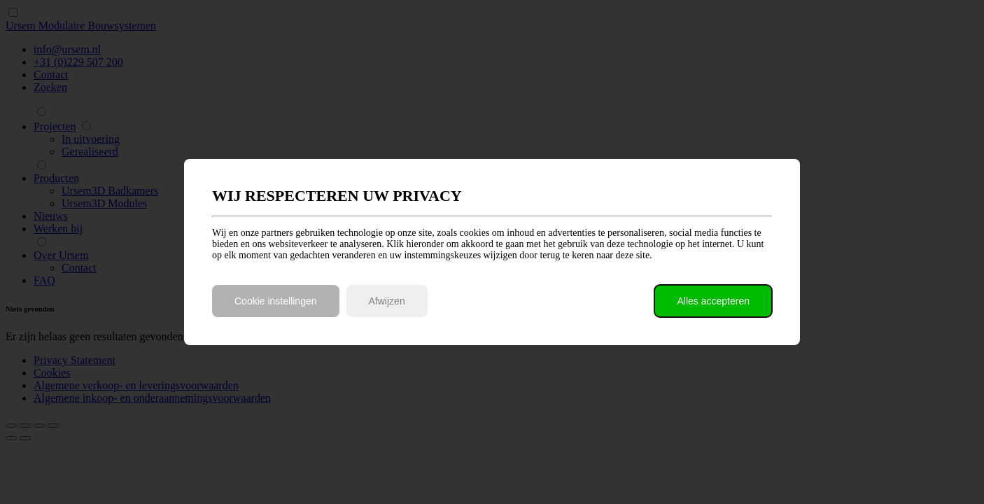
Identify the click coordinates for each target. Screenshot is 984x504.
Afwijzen (387, 301)
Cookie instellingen (275, 301)
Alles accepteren (713, 301)
